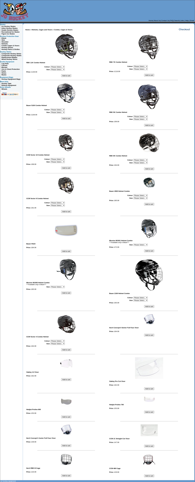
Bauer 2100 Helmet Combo (119, 293)
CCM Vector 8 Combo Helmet (37, 198)
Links (182, 20)
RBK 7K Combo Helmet (118, 62)
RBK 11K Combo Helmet (35, 63)
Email (192, 20)
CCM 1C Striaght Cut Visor (119, 439)
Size (48, 69)
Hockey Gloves (7, 47)
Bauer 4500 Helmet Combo (119, 191)
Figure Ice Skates (8, 34)
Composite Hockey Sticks (11, 54)
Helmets (4, 44)
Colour (47, 67)
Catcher (4, 65)
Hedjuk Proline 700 (116, 405)
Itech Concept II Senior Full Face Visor (124, 328)
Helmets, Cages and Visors (42, 30)
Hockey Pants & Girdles (10, 49)
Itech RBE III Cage (33, 468)
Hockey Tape (6, 83)
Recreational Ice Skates (10, 32)
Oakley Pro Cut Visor (117, 381)
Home (151, 20)
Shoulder (4, 42)
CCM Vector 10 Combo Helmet (37, 155)
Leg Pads (5, 64)
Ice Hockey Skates (8, 26)
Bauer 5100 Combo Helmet (36, 105)
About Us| (157, 20)
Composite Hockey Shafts (11, 55)
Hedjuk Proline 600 (33, 409)
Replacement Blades (9, 57)
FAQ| (172, 20)
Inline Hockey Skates (9, 28)
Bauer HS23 (30, 244)
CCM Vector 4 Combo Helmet (37, 337)
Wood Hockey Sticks (9, 59)
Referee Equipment (8, 85)
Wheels (4, 89)
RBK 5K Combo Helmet (118, 112)
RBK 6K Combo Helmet (118, 156)
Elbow (3, 38)
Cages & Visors (10, 46)
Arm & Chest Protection (10, 69)
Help (187, 20)
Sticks (3, 73)
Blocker (4, 67)
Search (176, 20)
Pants (3, 71)
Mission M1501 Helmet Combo (121, 240)
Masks (3, 75)
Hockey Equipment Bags (10, 79)
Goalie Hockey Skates (9, 30)
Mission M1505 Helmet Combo (38, 283)
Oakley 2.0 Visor (32, 372)
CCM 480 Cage (115, 468)
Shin (3, 40)
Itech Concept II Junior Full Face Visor (41, 438)
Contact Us (165, 20)
